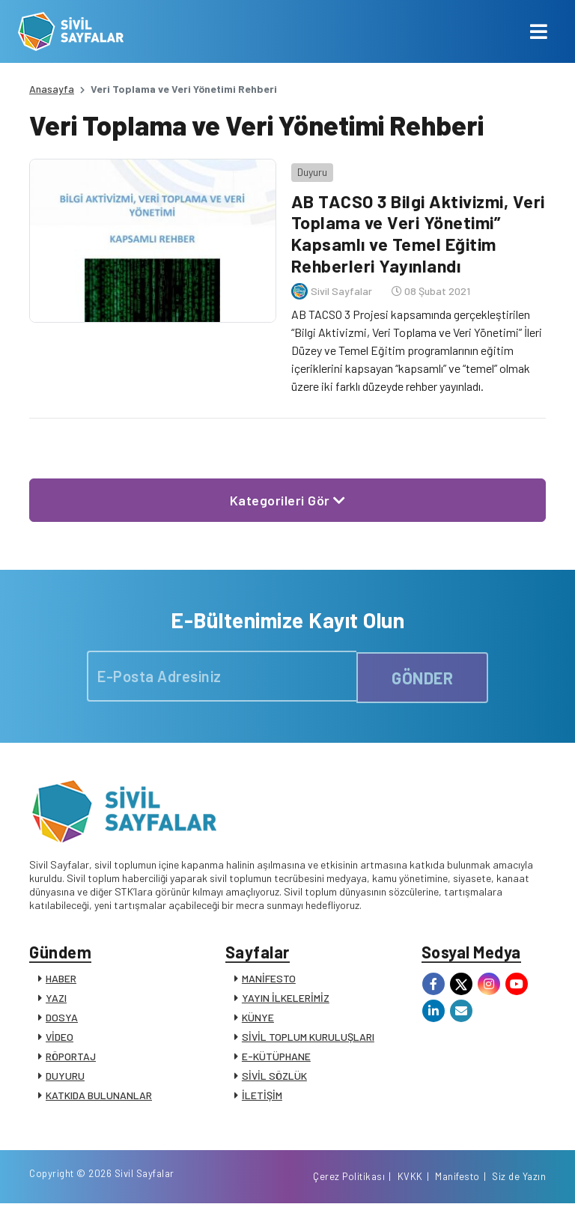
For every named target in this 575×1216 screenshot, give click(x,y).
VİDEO (59, 1038)
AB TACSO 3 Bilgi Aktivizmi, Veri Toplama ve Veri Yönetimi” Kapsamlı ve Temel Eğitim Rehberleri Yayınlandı (414, 229)
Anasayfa (51, 88)
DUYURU (65, 1077)
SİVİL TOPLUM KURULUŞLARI (308, 1038)
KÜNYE (258, 1018)
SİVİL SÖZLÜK (274, 1077)
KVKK (410, 1188)
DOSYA (62, 1018)
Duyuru (308, 168)
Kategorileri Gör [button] (288, 496)
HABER (61, 979)
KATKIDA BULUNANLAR (99, 1096)
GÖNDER (422, 673)
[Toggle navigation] (538, 31)
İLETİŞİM (262, 1096)
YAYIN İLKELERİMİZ (285, 999)
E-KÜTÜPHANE (276, 1057)
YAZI (56, 999)
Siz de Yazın (519, 1188)
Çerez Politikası (349, 1188)
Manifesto (457, 1188)
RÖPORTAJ (71, 1057)
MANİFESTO (269, 979)
